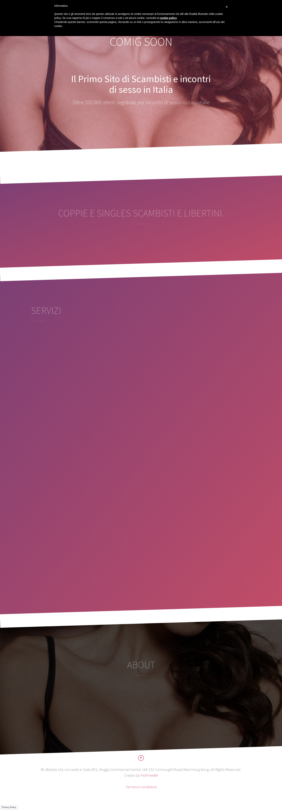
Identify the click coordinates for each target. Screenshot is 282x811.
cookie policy (168, 17)
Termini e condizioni (141, 786)
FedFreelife (149, 775)
